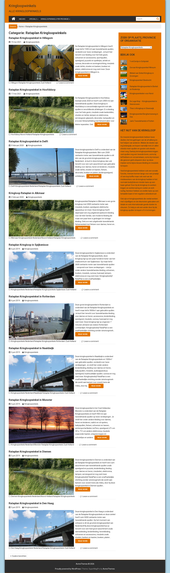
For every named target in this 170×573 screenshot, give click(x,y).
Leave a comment (66, 83)
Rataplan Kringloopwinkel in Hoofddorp (32, 89)
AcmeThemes (109, 569)
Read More (82, 76)
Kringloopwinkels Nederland (27, 186)
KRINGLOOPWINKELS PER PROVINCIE (55, 19)
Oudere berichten (19, 556)
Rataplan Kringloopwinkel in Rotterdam (32, 296)
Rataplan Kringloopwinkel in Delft (28, 141)
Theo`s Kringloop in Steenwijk (142, 108)
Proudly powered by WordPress (68, 569)
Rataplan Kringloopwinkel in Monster (30, 399)
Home (21, 26)
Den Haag (15, 548)
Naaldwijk (38, 393)
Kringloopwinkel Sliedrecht (140, 80)
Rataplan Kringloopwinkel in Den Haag (31, 503)
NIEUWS (22, 19)
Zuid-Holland (46, 83)
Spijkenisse (60, 290)
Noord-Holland (26, 134)
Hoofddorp (15, 134)
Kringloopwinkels (22, 6)
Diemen (14, 496)
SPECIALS (33, 19)
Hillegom (14, 83)
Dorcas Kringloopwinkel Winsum (143, 67)
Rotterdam (60, 341)
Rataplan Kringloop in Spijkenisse (28, 244)
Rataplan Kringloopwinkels (29, 83)
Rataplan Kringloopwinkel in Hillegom (31, 38)
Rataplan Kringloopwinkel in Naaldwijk (31, 348)
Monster (37, 445)
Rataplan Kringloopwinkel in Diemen (30, 451)
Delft (13, 186)
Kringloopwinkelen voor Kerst (141, 93)
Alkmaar (14, 238)
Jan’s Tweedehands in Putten (142, 121)
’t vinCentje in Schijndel (139, 61)
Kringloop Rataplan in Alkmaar (27, 193)
